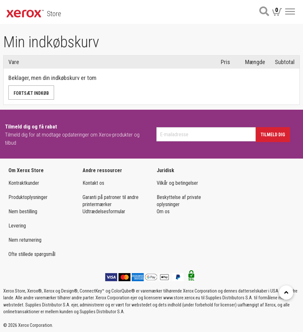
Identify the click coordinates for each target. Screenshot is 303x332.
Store (54, 14)
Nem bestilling (22, 211)
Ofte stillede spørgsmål (31, 254)
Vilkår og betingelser (177, 183)
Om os (163, 211)
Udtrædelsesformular (104, 211)
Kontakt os (93, 183)
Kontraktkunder (23, 183)
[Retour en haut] (286, 292)
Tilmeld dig (273, 134)
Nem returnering (24, 240)
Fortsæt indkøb (31, 93)
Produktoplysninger (28, 197)
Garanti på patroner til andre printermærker (111, 201)
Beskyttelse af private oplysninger (179, 201)
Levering (17, 226)
